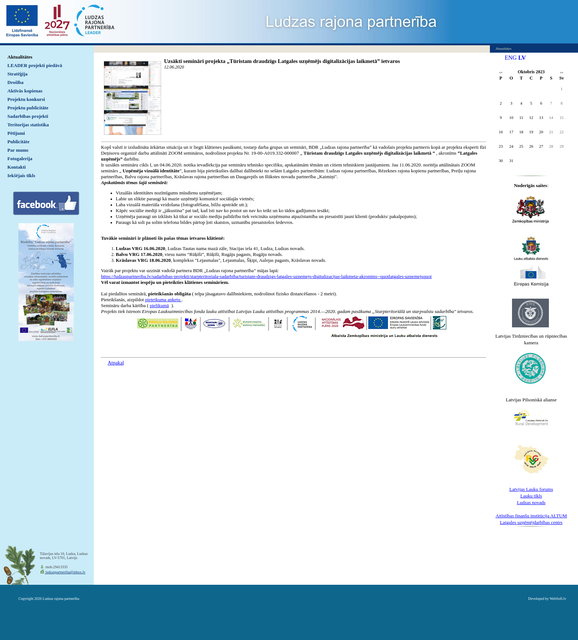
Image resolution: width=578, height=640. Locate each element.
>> (561, 72)
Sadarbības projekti (27, 116)
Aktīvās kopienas (24, 91)
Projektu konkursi (26, 99)
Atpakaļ (116, 363)
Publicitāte (18, 141)
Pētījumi (16, 133)
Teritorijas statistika (28, 124)
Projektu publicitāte (27, 107)
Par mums (17, 150)
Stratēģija (17, 74)
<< (500, 72)
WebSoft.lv (558, 599)
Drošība (15, 82)
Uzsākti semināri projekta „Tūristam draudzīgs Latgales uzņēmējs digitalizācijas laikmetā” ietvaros (282, 61)
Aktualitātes (19, 57)
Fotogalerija (19, 158)
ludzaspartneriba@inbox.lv (65, 572)
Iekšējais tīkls (21, 175)
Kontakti (16, 167)
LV (522, 57)
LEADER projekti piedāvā (34, 65)
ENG (511, 57)
